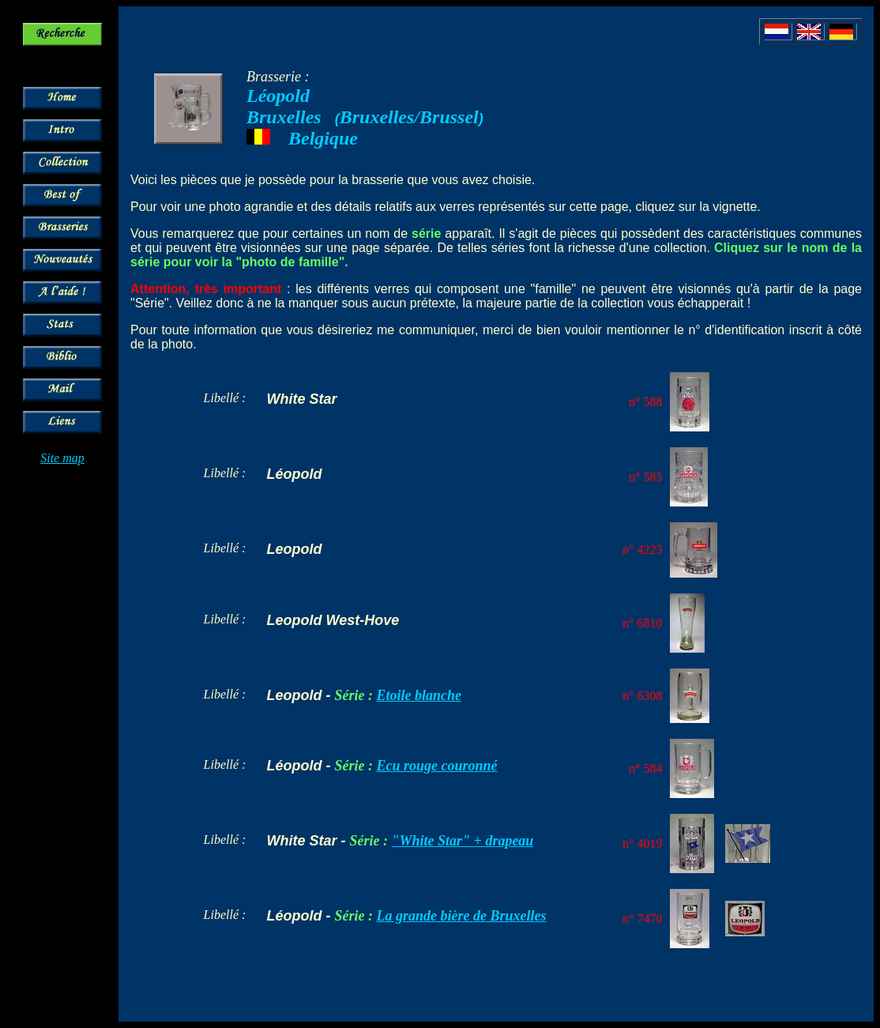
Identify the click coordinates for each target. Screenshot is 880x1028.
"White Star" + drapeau (463, 841)
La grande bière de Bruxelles (462, 916)
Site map (62, 458)
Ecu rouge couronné (437, 766)
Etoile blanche (419, 695)
